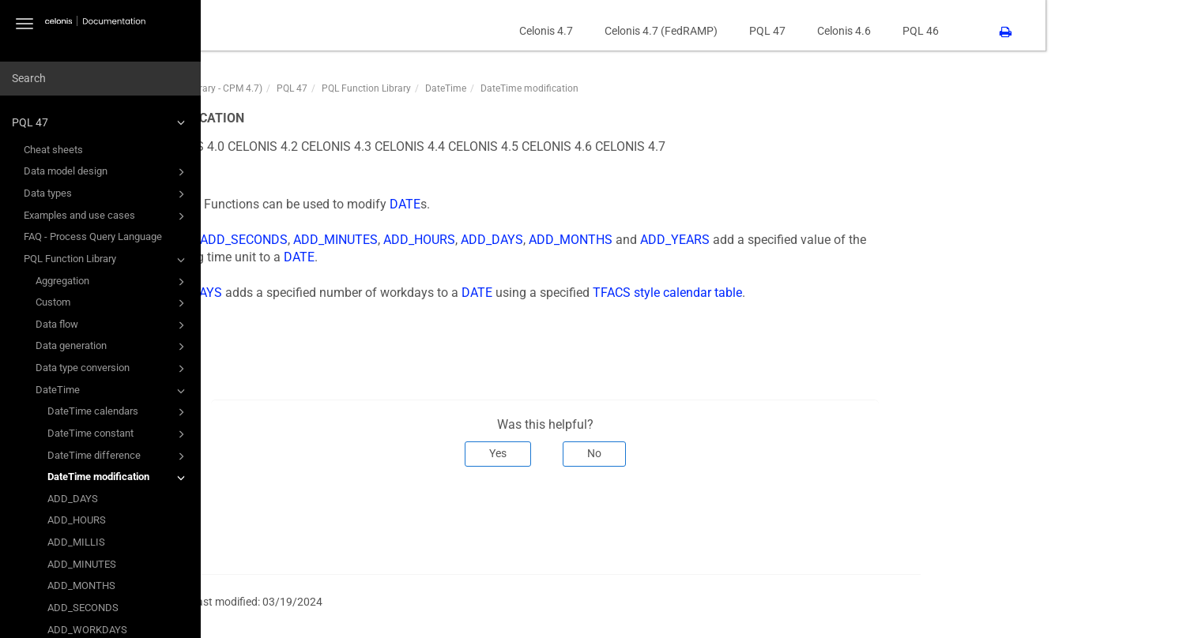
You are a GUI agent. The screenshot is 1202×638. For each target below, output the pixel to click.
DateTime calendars (118, 412)
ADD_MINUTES (81, 564)
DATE (561, 204)
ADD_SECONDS (83, 608)
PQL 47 (101, 122)
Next (1053, 518)
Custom (113, 303)
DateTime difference (118, 456)
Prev (271, 518)
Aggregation (113, 282)
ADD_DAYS (72, 499)
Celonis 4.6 (1000, 30)
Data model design (107, 172)
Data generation (113, 346)
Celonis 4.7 (702, 30)
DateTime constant (118, 434)
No (750, 453)
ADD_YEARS (831, 239)
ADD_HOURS (76, 520)
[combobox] (100, 79)
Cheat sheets (53, 150)
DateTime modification (118, 477)
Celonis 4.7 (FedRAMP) (817, 30)
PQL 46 (1077, 30)
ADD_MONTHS (81, 585)
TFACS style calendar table (824, 292)
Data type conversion (113, 368)
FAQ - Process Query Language (93, 236)
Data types (107, 194)
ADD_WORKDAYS (330, 292)
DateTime (113, 391)
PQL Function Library (107, 259)
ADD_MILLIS (76, 542)
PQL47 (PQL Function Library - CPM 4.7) (334, 88)
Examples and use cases (107, 216)
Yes (653, 453)
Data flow (113, 325)
